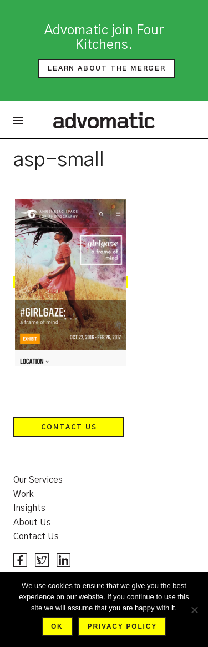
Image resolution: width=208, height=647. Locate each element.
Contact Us (69, 427)
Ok (57, 626)
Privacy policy (122, 626)
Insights (29, 508)
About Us (32, 522)
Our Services (38, 479)
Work (23, 494)
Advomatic (104, 120)
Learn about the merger (107, 68)
